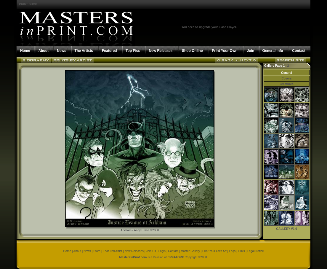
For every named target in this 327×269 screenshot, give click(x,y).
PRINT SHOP (28, 4)
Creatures (287, 84)
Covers (287, 78)
